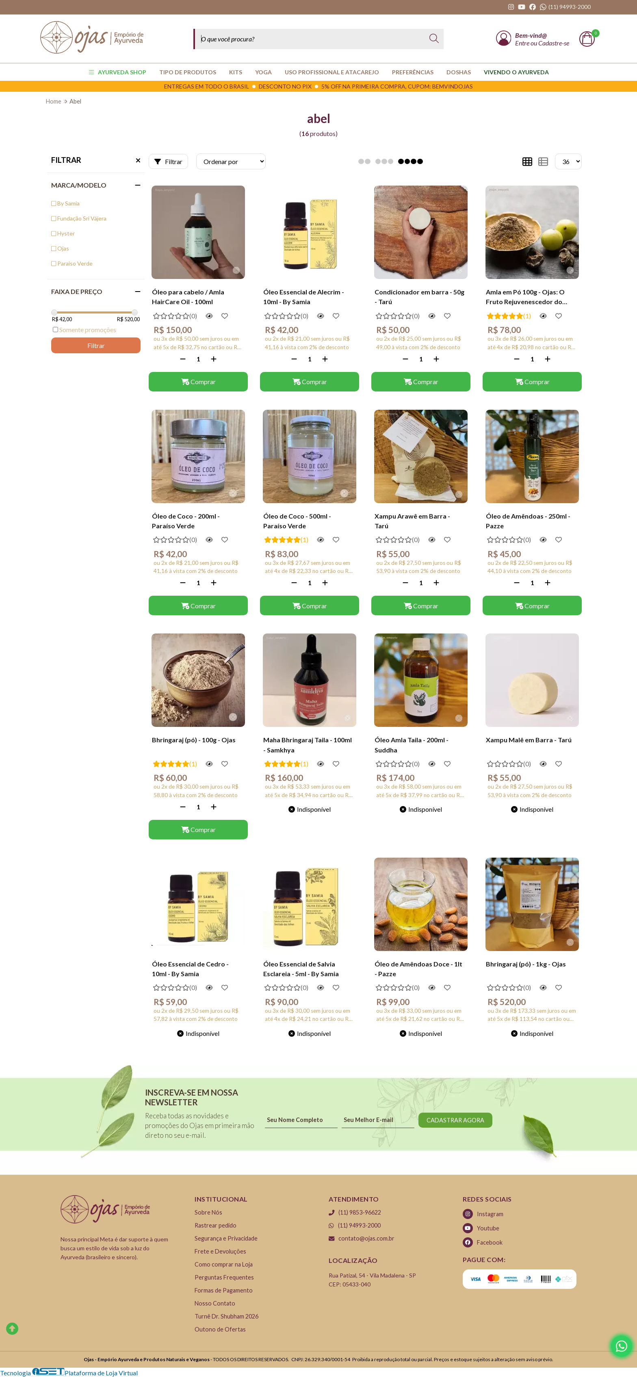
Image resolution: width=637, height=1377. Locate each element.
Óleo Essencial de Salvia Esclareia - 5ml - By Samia (301, 968)
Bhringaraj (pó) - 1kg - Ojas (526, 964)
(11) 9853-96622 (355, 1212)
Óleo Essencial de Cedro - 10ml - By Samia (190, 968)
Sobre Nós (208, 1212)
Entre (523, 43)
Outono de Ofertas (220, 1329)
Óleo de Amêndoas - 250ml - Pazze (528, 521)
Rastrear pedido (215, 1225)
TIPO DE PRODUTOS (187, 72)
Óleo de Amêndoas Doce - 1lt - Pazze (418, 968)
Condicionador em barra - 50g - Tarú (419, 296)
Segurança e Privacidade (226, 1238)
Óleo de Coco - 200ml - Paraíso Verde (186, 521)
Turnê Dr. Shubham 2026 (226, 1316)
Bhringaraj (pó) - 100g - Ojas (194, 740)
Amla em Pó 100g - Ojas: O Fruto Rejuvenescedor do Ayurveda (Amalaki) (525, 297)
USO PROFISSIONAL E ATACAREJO (332, 72)
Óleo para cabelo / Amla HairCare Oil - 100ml (188, 296)
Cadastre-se (553, 43)
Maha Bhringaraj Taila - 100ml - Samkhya (307, 744)
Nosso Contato (215, 1303)
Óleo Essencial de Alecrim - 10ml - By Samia (303, 296)
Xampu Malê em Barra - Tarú (529, 740)
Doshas (458, 72)
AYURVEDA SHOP (117, 72)
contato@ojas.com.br (361, 1238)
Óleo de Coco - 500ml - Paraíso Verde (297, 521)
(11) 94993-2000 (355, 1225)
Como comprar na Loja (224, 1264)
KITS (235, 72)
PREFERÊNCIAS (412, 72)
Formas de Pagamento (224, 1290)
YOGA (263, 72)
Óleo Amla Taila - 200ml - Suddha (411, 744)
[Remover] (183, 359)
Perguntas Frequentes (224, 1277)
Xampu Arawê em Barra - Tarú (412, 521)
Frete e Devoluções (220, 1251)
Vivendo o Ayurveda (516, 72)
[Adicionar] (213, 359)
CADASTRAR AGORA (455, 1120)
